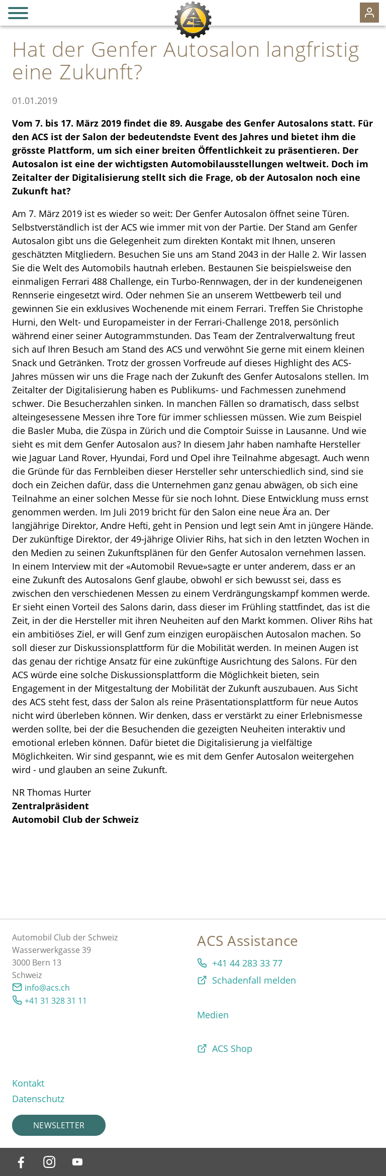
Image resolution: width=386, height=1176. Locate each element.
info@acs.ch (47, 987)
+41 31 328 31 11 (56, 1000)
